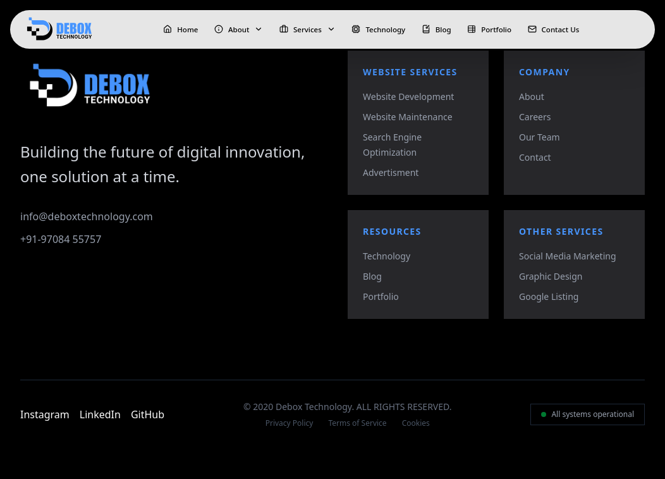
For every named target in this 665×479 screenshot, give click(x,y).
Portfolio (381, 296)
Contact (535, 157)
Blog (372, 276)
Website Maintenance (408, 117)
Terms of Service (357, 423)
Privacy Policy (289, 423)
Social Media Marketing (567, 256)
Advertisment (390, 172)
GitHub (147, 414)
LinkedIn (100, 414)
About (531, 96)
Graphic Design (550, 276)
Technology (386, 256)
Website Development (408, 96)
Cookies (416, 423)
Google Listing (548, 296)
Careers (535, 117)
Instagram (45, 414)
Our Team (539, 137)
